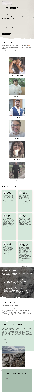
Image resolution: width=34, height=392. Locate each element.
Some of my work (16, 33)
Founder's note (6, 33)
